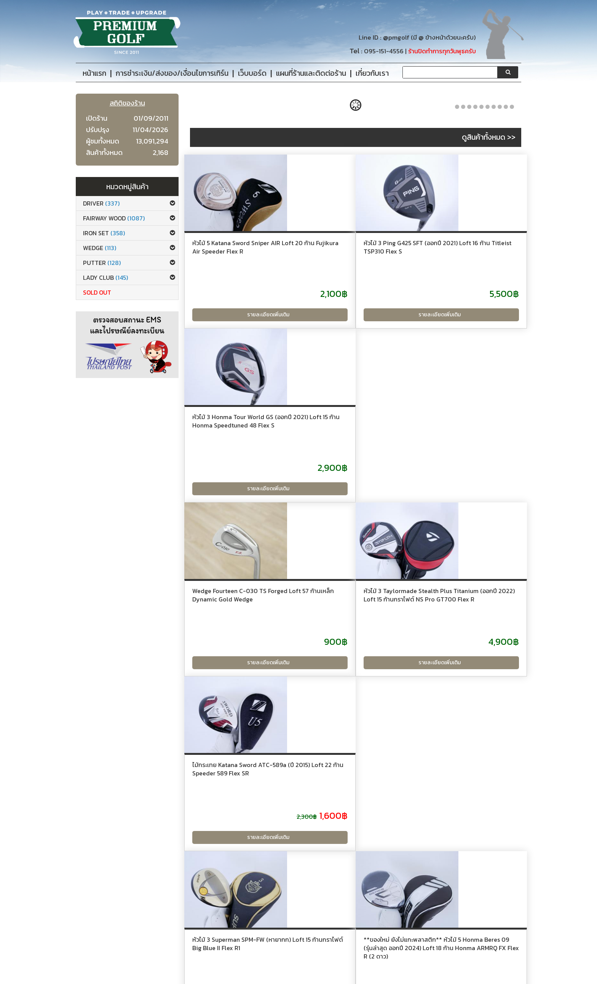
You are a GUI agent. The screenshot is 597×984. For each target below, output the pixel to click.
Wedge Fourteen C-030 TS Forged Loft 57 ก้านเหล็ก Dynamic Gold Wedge (235, 437)
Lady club (105, 277)
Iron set (104, 233)
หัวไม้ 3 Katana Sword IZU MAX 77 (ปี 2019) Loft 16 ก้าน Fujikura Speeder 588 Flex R (468, 623)
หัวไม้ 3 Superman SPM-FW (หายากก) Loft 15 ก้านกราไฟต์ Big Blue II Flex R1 (239, 623)
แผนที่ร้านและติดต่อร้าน (272, 952)
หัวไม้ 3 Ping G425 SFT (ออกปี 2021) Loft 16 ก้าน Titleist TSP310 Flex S (351, 251)
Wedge (99, 247)
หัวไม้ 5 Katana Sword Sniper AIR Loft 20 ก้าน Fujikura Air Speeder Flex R (236, 251)
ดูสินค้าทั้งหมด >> (489, 137)
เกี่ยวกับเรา (144, 942)
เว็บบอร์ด (256, 942)
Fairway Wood (114, 218)
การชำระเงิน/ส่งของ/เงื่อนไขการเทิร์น (175, 952)
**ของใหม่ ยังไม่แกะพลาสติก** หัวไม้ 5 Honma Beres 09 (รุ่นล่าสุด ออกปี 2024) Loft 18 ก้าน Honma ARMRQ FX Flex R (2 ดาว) (352, 631)
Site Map (257, 963)
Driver (101, 203)
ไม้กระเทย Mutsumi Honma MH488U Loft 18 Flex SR (347, 804)
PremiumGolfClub (424, 977)
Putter (102, 262)
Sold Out (97, 292)
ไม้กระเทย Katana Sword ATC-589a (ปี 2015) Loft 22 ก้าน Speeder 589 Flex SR (466, 437)
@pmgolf (396, 37)
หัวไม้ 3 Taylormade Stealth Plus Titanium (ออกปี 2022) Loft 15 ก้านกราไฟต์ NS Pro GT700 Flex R (349, 441)
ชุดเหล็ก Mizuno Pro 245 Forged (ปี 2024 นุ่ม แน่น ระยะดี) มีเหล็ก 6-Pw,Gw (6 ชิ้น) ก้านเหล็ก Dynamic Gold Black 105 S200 (469, 813)
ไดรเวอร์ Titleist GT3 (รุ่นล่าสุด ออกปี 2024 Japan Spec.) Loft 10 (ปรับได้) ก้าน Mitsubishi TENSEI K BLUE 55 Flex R (238, 813)
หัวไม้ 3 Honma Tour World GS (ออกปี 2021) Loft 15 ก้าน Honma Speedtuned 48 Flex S (469, 251)
